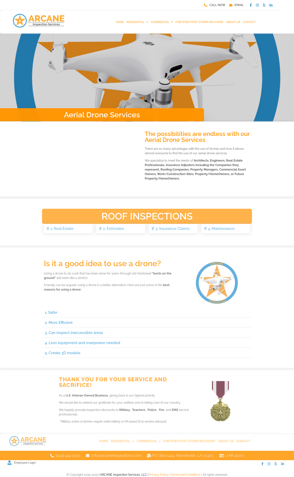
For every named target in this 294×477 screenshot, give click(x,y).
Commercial (162, 22)
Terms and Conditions (186, 474)
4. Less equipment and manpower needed (82, 343)
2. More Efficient (59, 322)
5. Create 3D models (62, 353)
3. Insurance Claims (172, 228)
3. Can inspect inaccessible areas (74, 332)
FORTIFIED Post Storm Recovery (200, 22)
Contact (249, 22)
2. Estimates (113, 228)
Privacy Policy (159, 474)
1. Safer (51, 312)
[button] (68, 228)
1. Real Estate (62, 228)
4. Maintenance (221, 228)
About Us (233, 22)
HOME (120, 22)
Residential (137, 22)
